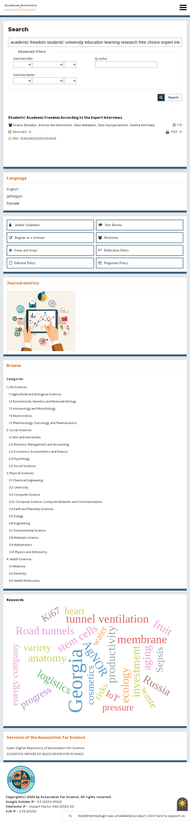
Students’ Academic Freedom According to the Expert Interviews (65, 118)
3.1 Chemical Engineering (26, 480)
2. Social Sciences (19, 430)
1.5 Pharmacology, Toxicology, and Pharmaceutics (43, 423)
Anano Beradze (25, 125)
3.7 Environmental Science (27, 530)
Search (173, 97)
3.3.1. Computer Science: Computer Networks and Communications (55, 502)
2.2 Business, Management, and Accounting (39, 444)
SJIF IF (11, 811)
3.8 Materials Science (24, 537)
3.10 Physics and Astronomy (28, 552)
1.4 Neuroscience (20, 416)
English (12, 189)
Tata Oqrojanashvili (113, 125)
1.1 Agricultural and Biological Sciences (35, 394)
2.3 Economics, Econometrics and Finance (38, 451)
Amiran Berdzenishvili (55, 125)
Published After (22, 58)
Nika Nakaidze (85, 125)
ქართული (14, 196)
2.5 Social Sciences (23, 466)
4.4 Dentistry (18, 573)
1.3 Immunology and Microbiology (32, 408)
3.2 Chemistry (19, 487)
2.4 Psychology (19, 459)
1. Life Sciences (16, 387)
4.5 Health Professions (25, 580)
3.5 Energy (16, 516)
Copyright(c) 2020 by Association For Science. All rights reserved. (59, 797)
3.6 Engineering (20, 523)
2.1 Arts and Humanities (25, 437)
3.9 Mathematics (21, 545)
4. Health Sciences (19, 559)
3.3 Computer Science (25, 494)
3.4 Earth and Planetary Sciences (31, 509)
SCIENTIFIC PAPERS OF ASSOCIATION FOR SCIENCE (45, 754)
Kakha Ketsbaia (142, 125)
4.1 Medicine (17, 566)
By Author (101, 58)
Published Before (23, 75)
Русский (13, 203)
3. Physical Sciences (20, 473)
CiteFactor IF (16, 807)
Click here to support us (166, 816)
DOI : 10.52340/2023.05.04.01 (34, 138)
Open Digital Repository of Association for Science (45, 748)
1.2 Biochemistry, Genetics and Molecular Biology (43, 401)
